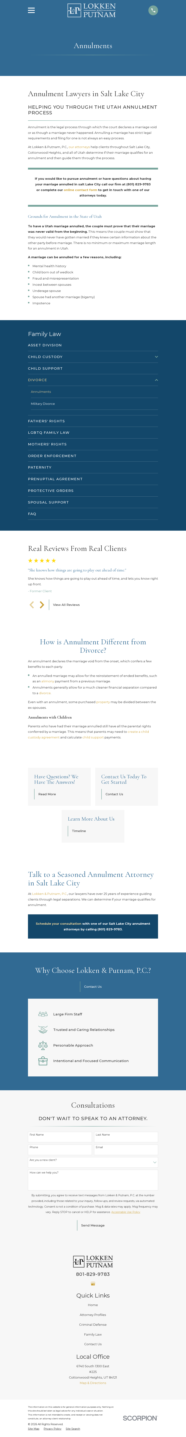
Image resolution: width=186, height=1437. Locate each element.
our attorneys (79, 147)
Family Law (93, 1334)
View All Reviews (66, 605)
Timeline (79, 831)
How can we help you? (44, 1173)
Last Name (103, 1135)
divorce (45, 693)
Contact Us (114, 794)
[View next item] (42, 605)
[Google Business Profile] (93, 1284)
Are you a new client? (43, 1160)
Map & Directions (93, 1383)
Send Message (93, 1225)
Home (93, 1305)
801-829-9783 (93, 1274)
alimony (47, 681)
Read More (47, 794)
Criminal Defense (93, 1325)
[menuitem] (93, 345)
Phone (34, 1147)
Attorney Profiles (93, 1315)
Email (99, 1147)
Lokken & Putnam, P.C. (49, 894)
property (103, 702)
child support (93, 737)
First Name (37, 1135)
